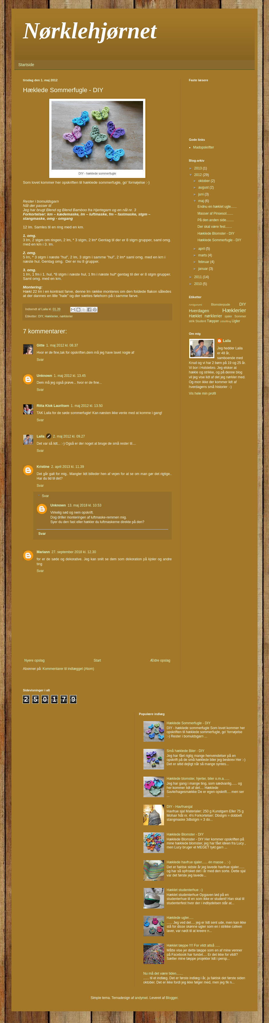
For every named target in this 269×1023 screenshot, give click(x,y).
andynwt (141, 998)
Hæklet (195, 316)
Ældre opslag (160, 660)
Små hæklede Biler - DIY (185, 751)
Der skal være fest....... (214, 227)
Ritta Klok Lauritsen (53, 406)
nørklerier (66, 316)
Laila (40, 436)
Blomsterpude (220, 304)
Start (97, 660)
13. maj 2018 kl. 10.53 (84, 505)
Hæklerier (51, 316)
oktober (204, 181)
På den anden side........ (215, 220)
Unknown (44, 376)
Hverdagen (199, 310)
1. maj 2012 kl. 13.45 (70, 376)
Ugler (236, 321)
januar (203, 269)
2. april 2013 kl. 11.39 (67, 467)
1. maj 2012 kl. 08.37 (62, 345)
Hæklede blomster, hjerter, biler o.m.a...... (198, 779)
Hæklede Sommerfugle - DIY (219, 240)
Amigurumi (195, 304)
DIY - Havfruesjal (179, 807)
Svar (40, 360)
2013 (198, 168)
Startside (26, 64)
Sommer (240, 316)
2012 (198, 175)
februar (204, 262)
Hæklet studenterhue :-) (185, 890)
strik (192, 321)
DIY (40, 316)
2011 (198, 277)
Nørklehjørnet (90, 30)
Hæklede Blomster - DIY (215, 233)
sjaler (228, 316)
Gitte (40, 345)
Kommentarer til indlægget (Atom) (68, 669)
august (203, 187)
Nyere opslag (34, 660)
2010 (198, 284)
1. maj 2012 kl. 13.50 (86, 406)
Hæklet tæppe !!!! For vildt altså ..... (193, 945)
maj (201, 201)
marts (203, 255)
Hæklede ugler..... (180, 918)
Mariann (43, 552)
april (202, 249)
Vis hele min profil (202, 393)
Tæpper (213, 321)
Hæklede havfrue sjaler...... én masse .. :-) (198, 862)
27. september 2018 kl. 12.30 (74, 552)
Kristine (43, 467)
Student (200, 321)
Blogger (171, 998)
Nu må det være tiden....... (163, 973)
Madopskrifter (203, 147)
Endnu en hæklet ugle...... (217, 207)
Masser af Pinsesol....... (215, 213)
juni (201, 194)
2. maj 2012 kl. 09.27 (69, 436)
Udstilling (225, 321)
